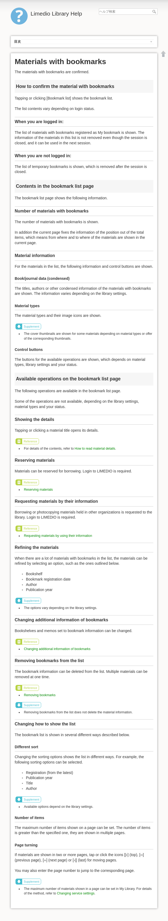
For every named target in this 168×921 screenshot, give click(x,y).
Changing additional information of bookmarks (57, 649)
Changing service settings (75, 893)
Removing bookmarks (39, 695)
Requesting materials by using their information (58, 536)
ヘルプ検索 (154, 11)
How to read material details (95, 448)
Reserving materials (38, 489)
